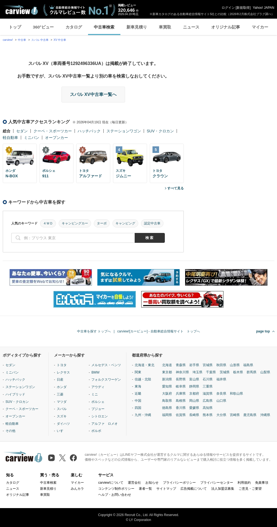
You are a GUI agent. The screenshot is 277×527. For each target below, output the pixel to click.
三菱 (60, 394)
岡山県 (194, 401)
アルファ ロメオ (104, 424)
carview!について (110, 483)
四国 (138, 408)
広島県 (208, 401)
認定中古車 (152, 223)
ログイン (228, 8)
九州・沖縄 (143, 415)
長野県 (181, 379)
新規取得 (243, 8)
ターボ (102, 223)
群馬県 (251, 372)
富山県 (194, 379)
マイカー (260, 27)
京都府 (194, 393)
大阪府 (167, 393)
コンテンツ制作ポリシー (116, 489)
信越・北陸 (143, 379)
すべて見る (175, 188)
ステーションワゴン (123, 131)
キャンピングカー (75, 223)
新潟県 (167, 379)
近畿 (138, 393)
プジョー (97, 409)
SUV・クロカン (160, 131)
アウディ (97, 387)
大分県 (221, 415)
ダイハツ (63, 424)
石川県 (208, 379)
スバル (62, 409)
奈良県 (221, 393)
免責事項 (261, 483)
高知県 (208, 408)
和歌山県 (236, 393)
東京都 (167, 372)
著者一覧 (145, 489)
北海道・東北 (144, 365)
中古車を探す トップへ (94, 331)
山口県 (221, 401)
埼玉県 (197, 372)
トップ (15, 27)
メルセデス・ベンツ (106, 365)
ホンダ (62, 387)
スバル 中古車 (40, 39)
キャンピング (125, 223)
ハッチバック (89, 131)
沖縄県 (265, 415)
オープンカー (56, 137)
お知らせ (152, 483)
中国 (138, 401)
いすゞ (62, 431)
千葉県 (211, 372)
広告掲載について (193, 489)
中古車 (22, 39)
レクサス (63, 372)
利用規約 (244, 483)
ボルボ (96, 431)
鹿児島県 (249, 415)
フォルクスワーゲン (106, 379)
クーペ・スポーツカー (52, 131)
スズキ (62, 416)
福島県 (248, 365)
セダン (22, 131)
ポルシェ (97, 402)
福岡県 (167, 415)
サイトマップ (166, 489)
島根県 (181, 401)
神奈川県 (182, 372)
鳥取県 (167, 401)
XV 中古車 (59, 39)
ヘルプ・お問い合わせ (114, 495)
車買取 (165, 27)
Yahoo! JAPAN (263, 8)
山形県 (235, 365)
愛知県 (167, 386)
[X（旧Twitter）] (62, 457)
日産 (60, 379)
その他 (10, 431)
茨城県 (225, 372)
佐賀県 (181, 415)
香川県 (181, 408)
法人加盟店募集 (222, 489)
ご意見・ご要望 (250, 489)
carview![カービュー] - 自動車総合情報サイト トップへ (158, 331)
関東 (138, 372)
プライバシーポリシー (179, 483)
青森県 (181, 365)
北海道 (167, 365)
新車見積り (136, 27)
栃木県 (238, 372)
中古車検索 (104, 27)
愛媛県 (194, 408)
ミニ (94, 394)
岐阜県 (181, 386)
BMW (95, 372)
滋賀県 (208, 393)
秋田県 (221, 365)
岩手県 (194, 365)
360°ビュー (43, 27)
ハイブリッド (15, 394)
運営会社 (134, 483)
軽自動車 (10, 137)
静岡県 (194, 386)
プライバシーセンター (216, 483)
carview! (8, 39)
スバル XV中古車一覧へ (93, 94)
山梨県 (265, 372)
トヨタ (62, 365)
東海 (138, 386)
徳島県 (167, 408)
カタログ (74, 27)
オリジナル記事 (225, 27)
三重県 (208, 386)
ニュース (191, 27)
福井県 (221, 379)
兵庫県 (181, 393)
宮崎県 (235, 415)
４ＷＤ (48, 223)
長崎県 (194, 415)
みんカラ (77, 489)
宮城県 (208, 365)
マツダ (62, 402)
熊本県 (208, 415)
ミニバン (31, 137)
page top (263, 331)
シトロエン (99, 416)
